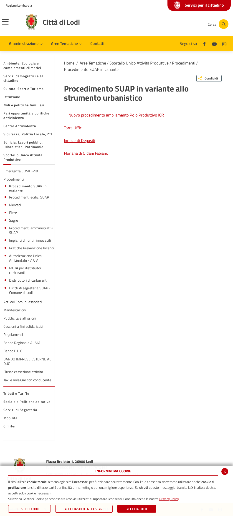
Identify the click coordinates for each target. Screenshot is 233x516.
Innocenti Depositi (79, 140)
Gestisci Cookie (29, 508)
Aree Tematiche (93, 63)
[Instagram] (186, 24)
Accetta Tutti (137, 508)
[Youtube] (172, 24)
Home (69, 63)
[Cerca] (217, 24)
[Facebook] (158, 24)
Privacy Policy (169, 498)
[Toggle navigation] (11, 25)
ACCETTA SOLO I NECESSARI (84, 508)
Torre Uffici (73, 128)
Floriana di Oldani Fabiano (86, 153)
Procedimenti (183, 63)
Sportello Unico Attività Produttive (139, 63)
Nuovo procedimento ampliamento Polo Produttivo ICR (116, 115)
